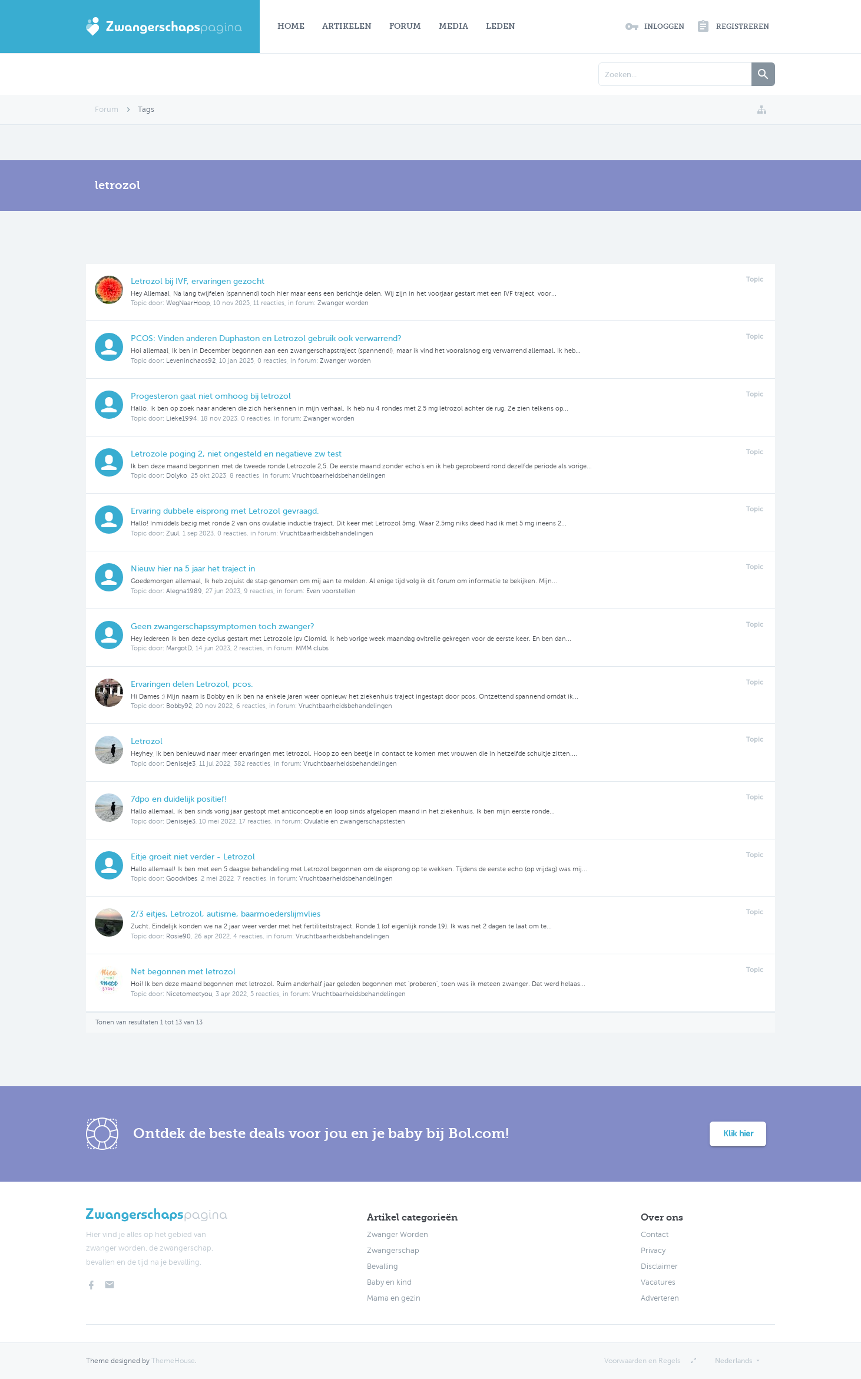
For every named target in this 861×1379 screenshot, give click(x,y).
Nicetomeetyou (189, 994)
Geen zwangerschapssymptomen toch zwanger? (222, 626)
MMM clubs (312, 648)
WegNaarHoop (188, 303)
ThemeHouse (173, 1361)
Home (290, 26)
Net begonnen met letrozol (183, 971)
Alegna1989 (184, 591)
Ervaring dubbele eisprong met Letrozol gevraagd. (225, 511)
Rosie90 (178, 936)
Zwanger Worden (397, 1235)
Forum (405, 26)
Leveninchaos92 (191, 361)
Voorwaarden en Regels (642, 1361)
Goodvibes (181, 878)
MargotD (179, 648)
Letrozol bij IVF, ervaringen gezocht (197, 281)
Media (453, 26)
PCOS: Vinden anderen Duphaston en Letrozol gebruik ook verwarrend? (266, 338)
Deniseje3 (181, 764)
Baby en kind (389, 1282)
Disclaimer (659, 1266)
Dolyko (176, 475)
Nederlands (733, 1361)
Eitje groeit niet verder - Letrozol (193, 856)
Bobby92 (179, 706)
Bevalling (382, 1266)
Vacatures (658, 1282)
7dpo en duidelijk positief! (179, 799)
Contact (654, 1235)
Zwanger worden (343, 303)
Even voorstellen (331, 591)
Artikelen (347, 26)
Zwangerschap (393, 1250)
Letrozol (147, 741)
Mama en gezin (393, 1298)
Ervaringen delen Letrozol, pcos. (192, 684)
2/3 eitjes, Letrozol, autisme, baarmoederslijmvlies (225, 914)
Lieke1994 (181, 418)
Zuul (172, 533)
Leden (500, 26)
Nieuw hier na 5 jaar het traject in (193, 568)
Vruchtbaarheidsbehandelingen (339, 475)
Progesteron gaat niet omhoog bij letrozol (211, 396)
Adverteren (660, 1298)
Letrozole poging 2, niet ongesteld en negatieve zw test (236, 453)
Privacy (653, 1250)
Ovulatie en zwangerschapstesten (354, 821)
